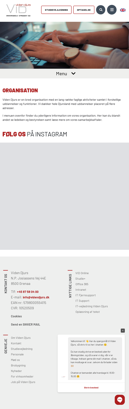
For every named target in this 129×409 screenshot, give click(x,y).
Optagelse (84, 10)
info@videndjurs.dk (36, 297)
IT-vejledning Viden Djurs (91, 306)
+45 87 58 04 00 (27, 292)
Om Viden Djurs (21, 337)
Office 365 (81, 284)
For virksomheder (22, 376)
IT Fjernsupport (85, 295)
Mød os (15, 360)
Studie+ (80, 278)
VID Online (82, 273)
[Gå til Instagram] (32, 169)
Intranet (80, 289)
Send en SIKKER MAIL (25, 324)
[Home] (17, 10)
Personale (17, 354)
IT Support (82, 300)
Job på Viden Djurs (23, 382)
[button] (120, 400)
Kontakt (16, 343)
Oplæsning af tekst (87, 311)
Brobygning (18, 365)
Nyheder (16, 371)
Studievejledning (56, 10)
